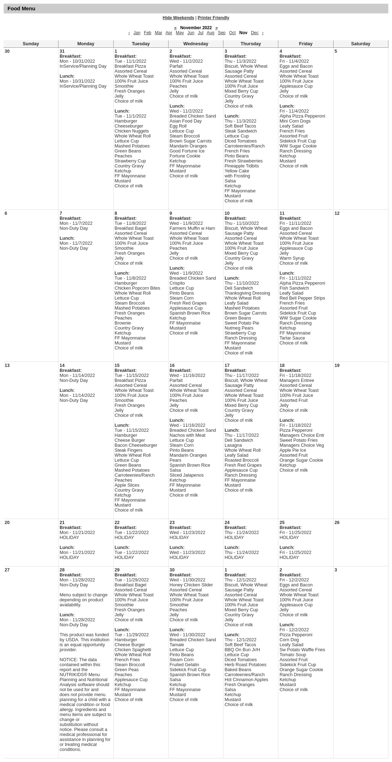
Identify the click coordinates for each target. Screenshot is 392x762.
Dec (254, 32)
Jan (136, 32)
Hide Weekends (178, 17)
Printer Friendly (213, 17)
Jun (190, 32)
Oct (232, 32)
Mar (159, 32)
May (180, 32)
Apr (169, 32)
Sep (221, 32)
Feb (147, 32)
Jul (200, 32)
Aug (210, 32)
